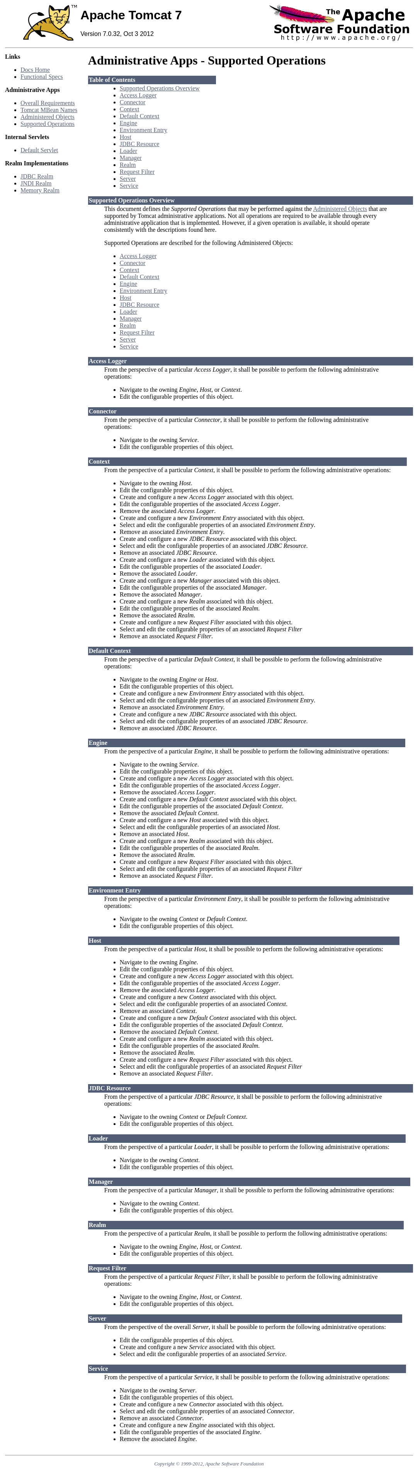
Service (129, 185)
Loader (128, 151)
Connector (133, 102)
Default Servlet (39, 150)
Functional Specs (41, 76)
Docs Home (35, 69)
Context (129, 109)
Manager (131, 158)
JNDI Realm (35, 183)
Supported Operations (47, 124)
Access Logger (138, 95)
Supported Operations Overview (160, 88)
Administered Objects (47, 117)
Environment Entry (143, 130)
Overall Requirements (47, 103)
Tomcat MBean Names (48, 110)
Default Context (140, 116)
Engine (128, 123)
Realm (128, 164)
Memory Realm (39, 190)
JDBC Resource (140, 144)
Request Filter (137, 171)
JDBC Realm (36, 176)
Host (125, 137)
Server (128, 178)
